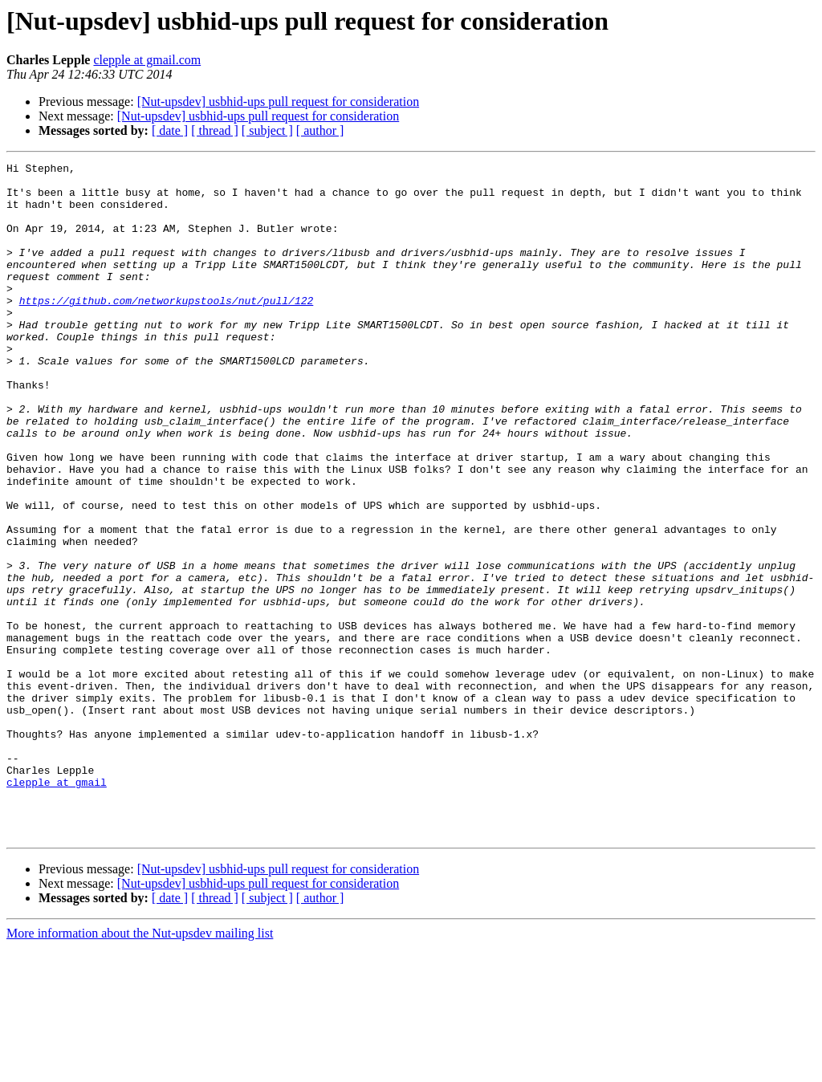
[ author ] (320, 130)
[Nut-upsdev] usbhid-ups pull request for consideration (278, 101)
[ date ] (170, 130)
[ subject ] (267, 130)
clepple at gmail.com (147, 60)
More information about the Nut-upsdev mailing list (139, 1068)
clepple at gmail (56, 907)
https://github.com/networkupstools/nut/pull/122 (166, 329)
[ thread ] (214, 130)
